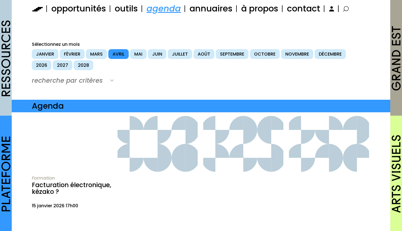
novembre (297, 54)
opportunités (78, 9)
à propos (259, 9)
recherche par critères (67, 80)
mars (96, 54)
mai (138, 54)
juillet (180, 54)
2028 (83, 65)
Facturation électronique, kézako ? (71, 188)
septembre (232, 54)
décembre (330, 54)
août (204, 54)
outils (126, 9)
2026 (41, 65)
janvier (45, 54)
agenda (164, 9)
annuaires (211, 9)
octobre (265, 54)
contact (303, 9)
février (72, 54)
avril (119, 54)
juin (157, 54)
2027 (62, 65)
